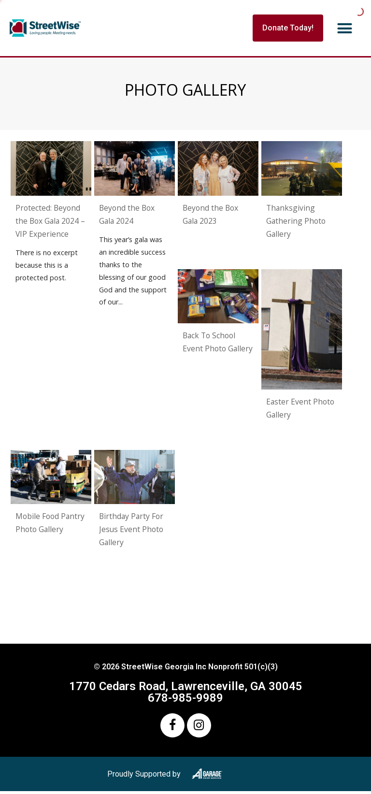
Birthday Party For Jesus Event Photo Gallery (131, 529)
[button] (345, 28)
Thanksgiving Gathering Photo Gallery (296, 220)
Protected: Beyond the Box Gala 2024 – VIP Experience (50, 220)
